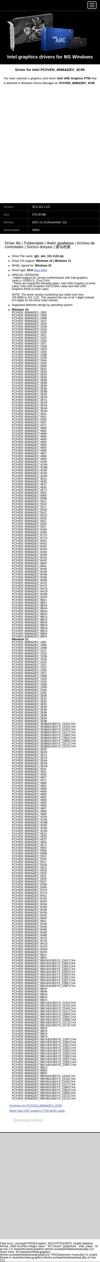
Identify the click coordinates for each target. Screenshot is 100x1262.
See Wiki (40, 270)
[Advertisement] (50, 147)
